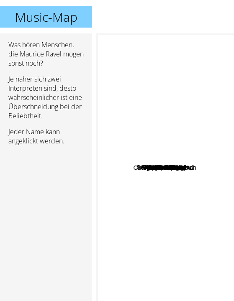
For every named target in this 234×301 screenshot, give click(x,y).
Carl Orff (172, 187)
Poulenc (181, 108)
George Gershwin (171, 175)
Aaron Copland (173, 162)
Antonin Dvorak (171, 143)
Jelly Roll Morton (182, 153)
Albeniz (199, 233)
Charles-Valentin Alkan (154, 245)
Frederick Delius (188, 200)
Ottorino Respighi (126, 91)
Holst (197, 136)
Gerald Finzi (160, 279)
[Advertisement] (46, 196)
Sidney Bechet (143, 149)
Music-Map (46, 17)
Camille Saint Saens (131, 136)
